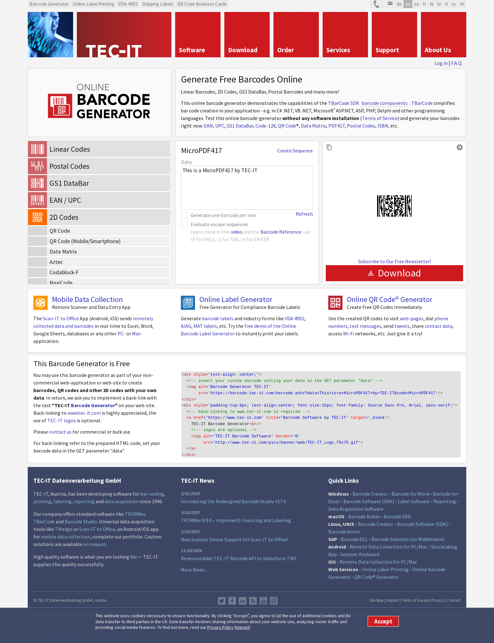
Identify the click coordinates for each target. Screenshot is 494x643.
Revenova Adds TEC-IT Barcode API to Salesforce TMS (238, 555)
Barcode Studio (81, 518)
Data (186, 162)
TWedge (63, 526)
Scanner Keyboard (360, 551)
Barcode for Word (410, 490)
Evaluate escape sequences (219, 224)
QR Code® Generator (376, 574)
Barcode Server (344, 528)
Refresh (304, 214)
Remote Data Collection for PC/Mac (388, 543)
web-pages (411, 318)
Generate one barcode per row (223, 215)
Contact (454, 597)
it (446, 4)
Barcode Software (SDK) (368, 498)
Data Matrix (313, 125)
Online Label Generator (235, 299)
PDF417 (336, 125)
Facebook (232, 597)
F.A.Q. (456, 63)
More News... (194, 566)
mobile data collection (65, 533)
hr (439, 4)
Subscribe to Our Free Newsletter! (394, 261)
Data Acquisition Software (355, 506)
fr (424, 4)
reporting (84, 498)
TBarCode (422, 103)
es (416, 4)
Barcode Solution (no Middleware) (407, 536)
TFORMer (135, 511)
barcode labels (217, 318)
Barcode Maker (364, 513)
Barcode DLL (354, 536)
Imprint (242, 627)
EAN (208, 125)
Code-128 (266, 125)
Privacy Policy (220, 627)
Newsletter (274, 597)
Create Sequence (295, 150)
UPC (219, 125)
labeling (63, 498)
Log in (441, 63)
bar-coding (152, 490)
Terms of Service (380, 118)
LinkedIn (242, 597)
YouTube (263, 597)
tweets (402, 326)
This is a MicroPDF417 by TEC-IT (247, 188)
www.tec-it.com (84, 413)
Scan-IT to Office (61, 318)
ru (454, 4)
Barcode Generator (93, 405)
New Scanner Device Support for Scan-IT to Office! (234, 536)
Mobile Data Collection (87, 299)
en (408, 4)
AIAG (186, 326)
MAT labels (205, 326)
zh (462, 4)
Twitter (222, 597)
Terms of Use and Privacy (423, 597)
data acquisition (122, 498)
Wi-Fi (348, 333)
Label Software (414, 498)
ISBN (382, 125)
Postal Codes (361, 125)
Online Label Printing (385, 566)
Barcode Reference (281, 232)
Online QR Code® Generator (389, 299)
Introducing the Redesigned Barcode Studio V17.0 (233, 498)
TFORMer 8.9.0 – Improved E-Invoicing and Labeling (236, 517)
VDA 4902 (294, 318)
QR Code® (288, 125)
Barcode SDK (397, 513)
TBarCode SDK (343, 103)
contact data (438, 326)
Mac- (137, 333)
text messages (365, 326)
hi (432, 4)
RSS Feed (253, 597)
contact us (60, 432)
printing (42, 498)
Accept (383, 621)
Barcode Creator (370, 490)
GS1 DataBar (240, 125)
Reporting (445, 498)
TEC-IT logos (61, 420)
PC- (121, 333)
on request (94, 541)
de (399, 4)
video (236, 232)
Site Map (377, 597)
